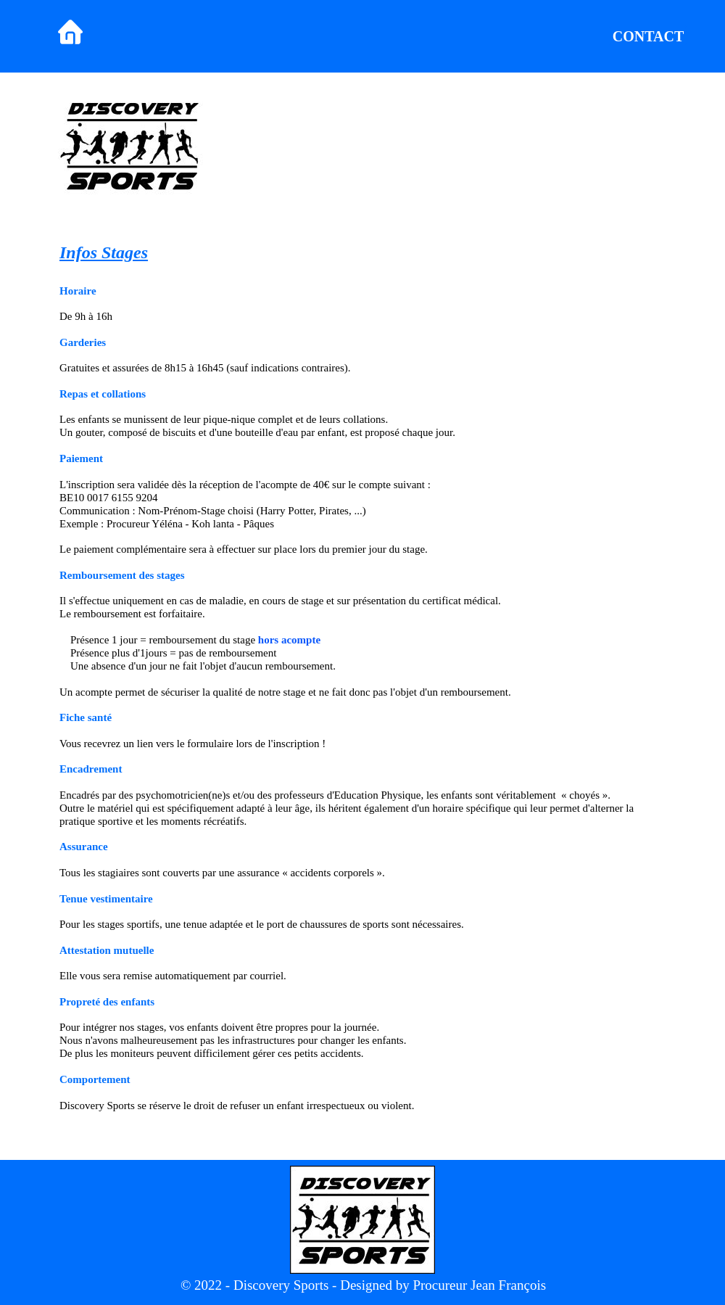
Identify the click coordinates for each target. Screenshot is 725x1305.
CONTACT (648, 36)
